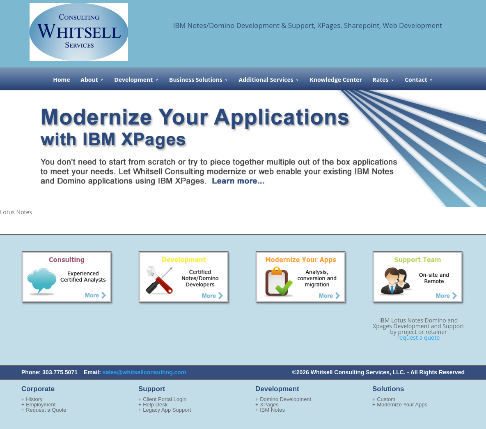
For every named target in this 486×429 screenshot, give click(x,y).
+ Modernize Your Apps (399, 404)
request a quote (418, 337)
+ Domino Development (283, 399)
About (89, 79)
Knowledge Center (335, 79)
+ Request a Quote (43, 410)
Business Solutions (195, 79)
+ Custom (383, 399)
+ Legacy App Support (164, 410)
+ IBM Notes (270, 410)
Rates (381, 79)
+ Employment (38, 404)
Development (133, 79)
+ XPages (267, 404)
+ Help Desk (152, 404)
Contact (416, 79)
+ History (32, 399)
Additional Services (266, 79)
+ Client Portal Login (162, 399)
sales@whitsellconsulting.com (144, 372)
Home (61, 79)
